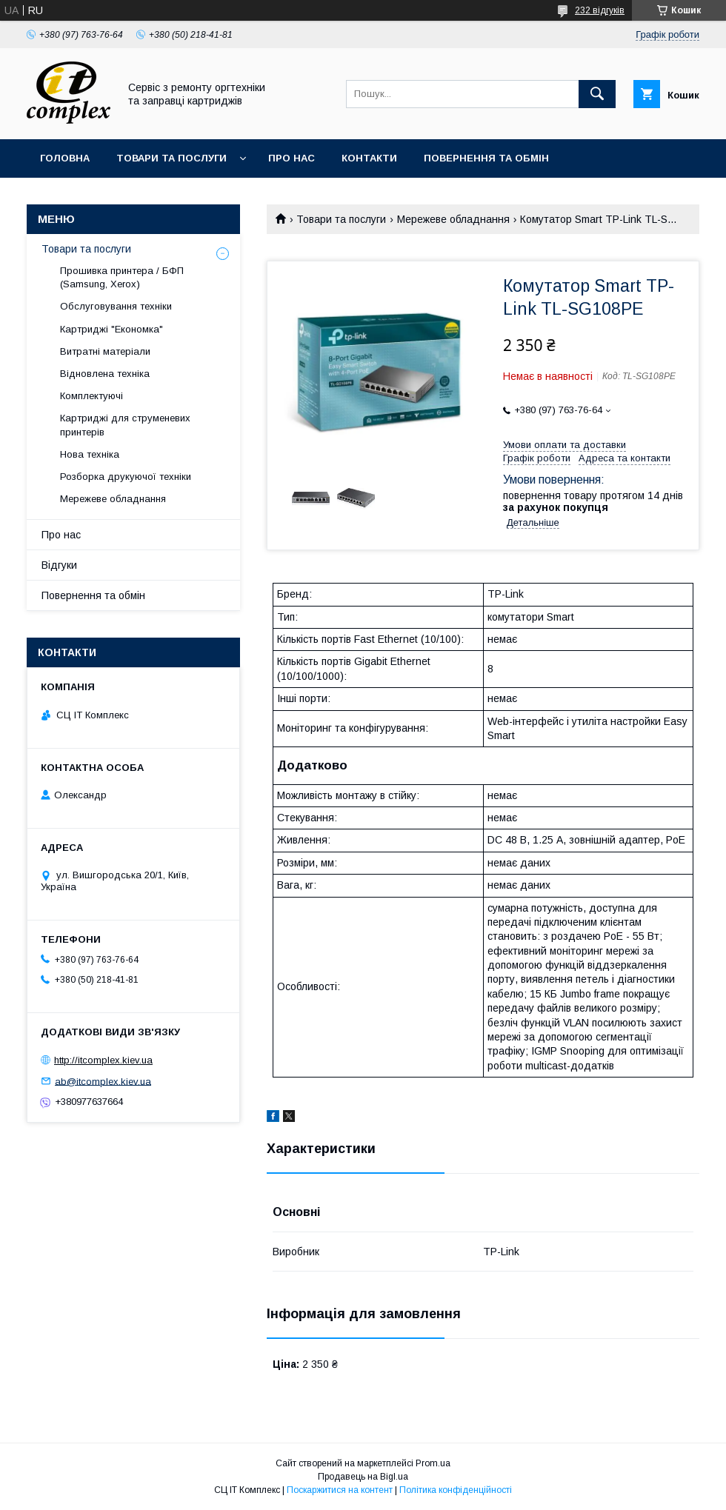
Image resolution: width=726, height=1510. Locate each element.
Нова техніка (89, 454)
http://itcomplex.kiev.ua (103, 1060)
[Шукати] (597, 94)
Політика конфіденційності (455, 1490)
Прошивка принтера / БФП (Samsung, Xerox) (122, 277)
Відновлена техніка (105, 373)
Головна (65, 158)
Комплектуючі (91, 395)
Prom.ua (433, 1463)
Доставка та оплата (99, 196)
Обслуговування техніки (116, 306)
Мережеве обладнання (453, 219)
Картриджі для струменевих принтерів (125, 424)
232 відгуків (600, 10)
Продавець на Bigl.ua (363, 1476)
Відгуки (59, 565)
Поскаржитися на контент (340, 1490)
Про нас (291, 158)
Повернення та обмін (486, 158)
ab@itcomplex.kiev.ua (103, 1080)
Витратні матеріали (105, 351)
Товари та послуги (171, 158)
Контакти (369, 158)
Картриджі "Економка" (111, 329)
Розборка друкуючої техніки (125, 476)
